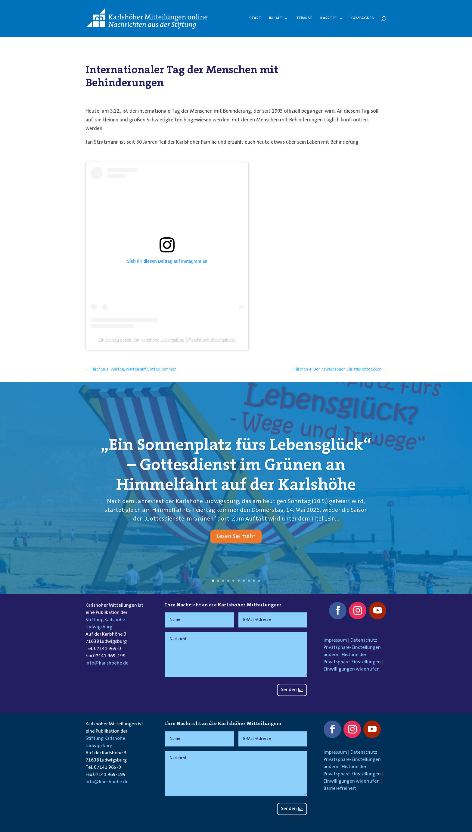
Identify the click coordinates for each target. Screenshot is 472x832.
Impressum (335, 640)
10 (259, 581)
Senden (289, 689)
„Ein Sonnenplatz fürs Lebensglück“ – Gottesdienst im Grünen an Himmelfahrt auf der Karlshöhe (236, 480)
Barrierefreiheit (340, 788)
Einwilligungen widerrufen (352, 669)
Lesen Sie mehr (236, 552)
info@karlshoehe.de (107, 663)
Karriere (328, 18)
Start (255, 18)
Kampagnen (362, 18)
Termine (304, 18)
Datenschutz (363, 640)
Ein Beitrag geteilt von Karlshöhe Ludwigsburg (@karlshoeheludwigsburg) (167, 340)
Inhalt (275, 18)
